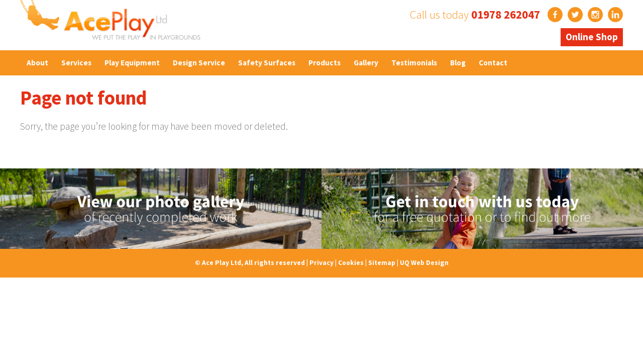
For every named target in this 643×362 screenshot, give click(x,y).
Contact (493, 62)
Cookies (351, 262)
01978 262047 (505, 14)
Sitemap (381, 262)
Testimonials (414, 62)
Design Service (199, 62)
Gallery (366, 62)
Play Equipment (132, 62)
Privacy (321, 262)
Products (324, 62)
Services (76, 62)
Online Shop (592, 37)
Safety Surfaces (266, 62)
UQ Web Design (424, 262)
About (37, 62)
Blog (458, 62)
